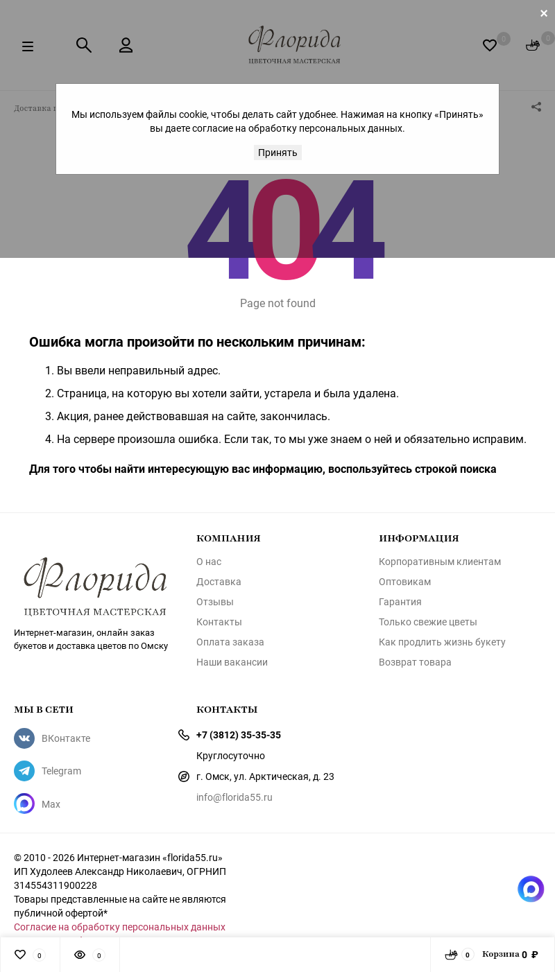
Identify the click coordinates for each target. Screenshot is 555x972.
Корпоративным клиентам (440, 561)
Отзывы (215, 602)
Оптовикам (405, 582)
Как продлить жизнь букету (442, 642)
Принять (278, 152)
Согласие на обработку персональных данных (119, 926)
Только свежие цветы (428, 622)
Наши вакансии (232, 662)
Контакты (219, 622)
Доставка (218, 582)
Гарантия (400, 602)
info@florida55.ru (234, 797)
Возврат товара (415, 662)
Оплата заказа (230, 642)
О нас (208, 561)
